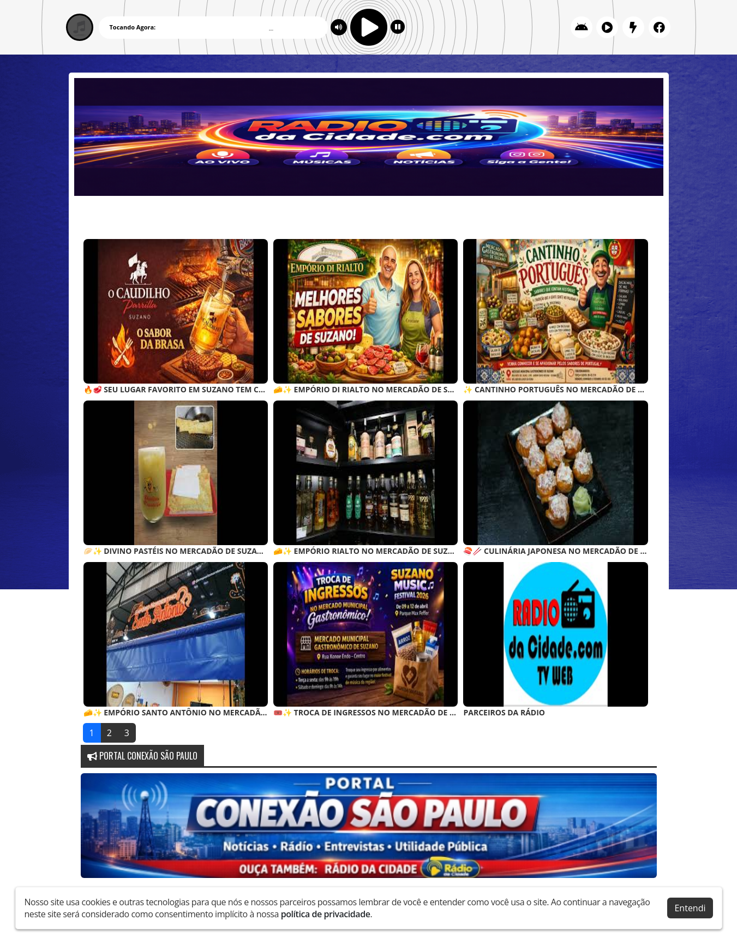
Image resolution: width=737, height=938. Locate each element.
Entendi (689, 908)
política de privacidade (325, 914)
